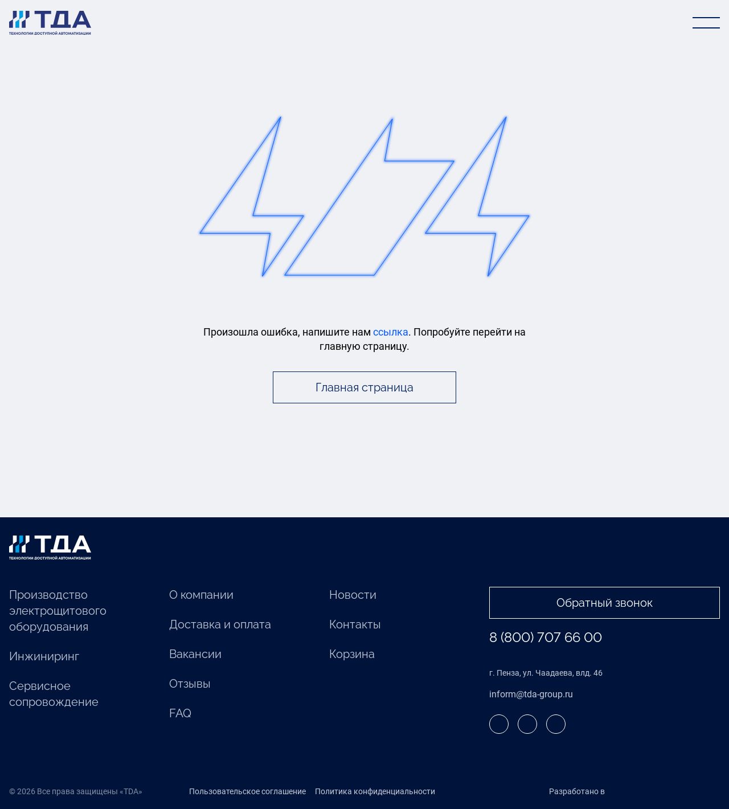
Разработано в (600, 792)
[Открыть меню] (706, 22)
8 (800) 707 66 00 (545, 637)
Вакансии (195, 654)
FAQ (180, 713)
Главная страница (364, 387)
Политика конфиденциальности (375, 791)
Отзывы (190, 683)
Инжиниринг (44, 656)
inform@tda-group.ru (531, 694)
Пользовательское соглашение (247, 791)
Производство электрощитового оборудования (58, 611)
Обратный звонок (604, 603)
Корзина (352, 654)
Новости (352, 595)
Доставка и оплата (220, 624)
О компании (201, 595)
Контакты (355, 624)
